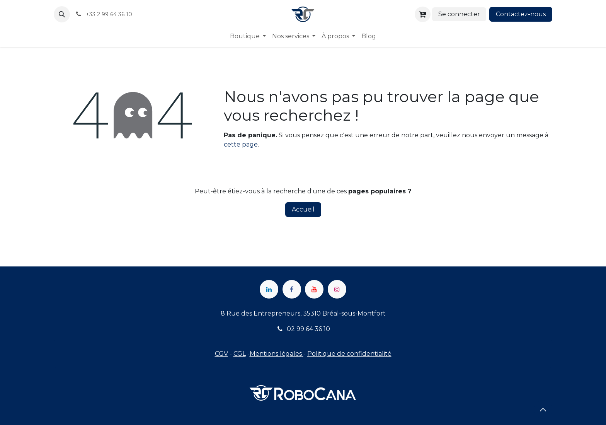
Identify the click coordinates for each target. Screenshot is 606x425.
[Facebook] (292, 289)
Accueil (303, 209)
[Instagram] (337, 289)
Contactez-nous (521, 14)
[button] (62, 14)
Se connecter (459, 14)
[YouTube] (314, 289)
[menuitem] (248, 36)
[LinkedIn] (269, 289)
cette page (241, 144)
